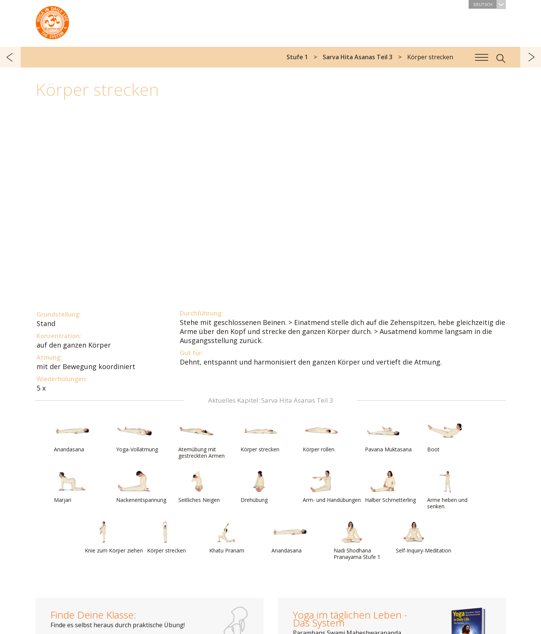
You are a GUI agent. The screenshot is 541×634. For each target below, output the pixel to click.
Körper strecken (260, 436)
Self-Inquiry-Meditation (423, 537)
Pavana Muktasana (388, 436)
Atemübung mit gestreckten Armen (201, 439)
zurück (10, 57)
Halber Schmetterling (390, 486)
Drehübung (259, 486)
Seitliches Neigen (199, 486)
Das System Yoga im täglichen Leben (52, 21)
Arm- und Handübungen (332, 486)
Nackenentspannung (141, 486)
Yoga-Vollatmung (137, 436)
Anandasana (72, 436)
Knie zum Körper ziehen (114, 537)
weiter (530, 57)
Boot (445, 436)
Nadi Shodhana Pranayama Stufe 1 (357, 540)
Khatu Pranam (227, 537)
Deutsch (490, 4)
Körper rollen (321, 436)
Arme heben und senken (447, 490)
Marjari (72, 486)
